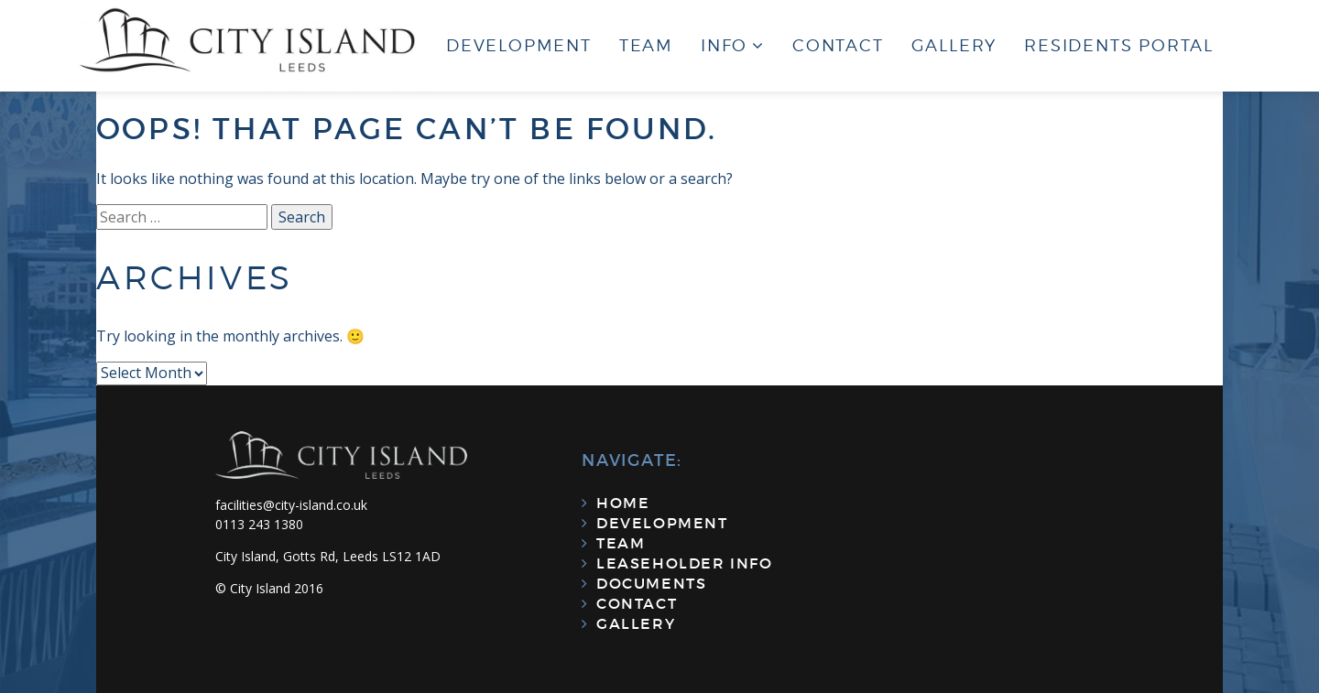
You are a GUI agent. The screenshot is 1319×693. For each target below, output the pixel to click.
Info (724, 45)
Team (646, 45)
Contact (838, 45)
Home (622, 502)
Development (519, 45)
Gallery (954, 45)
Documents (651, 583)
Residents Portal (1119, 45)
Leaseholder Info (684, 563)
